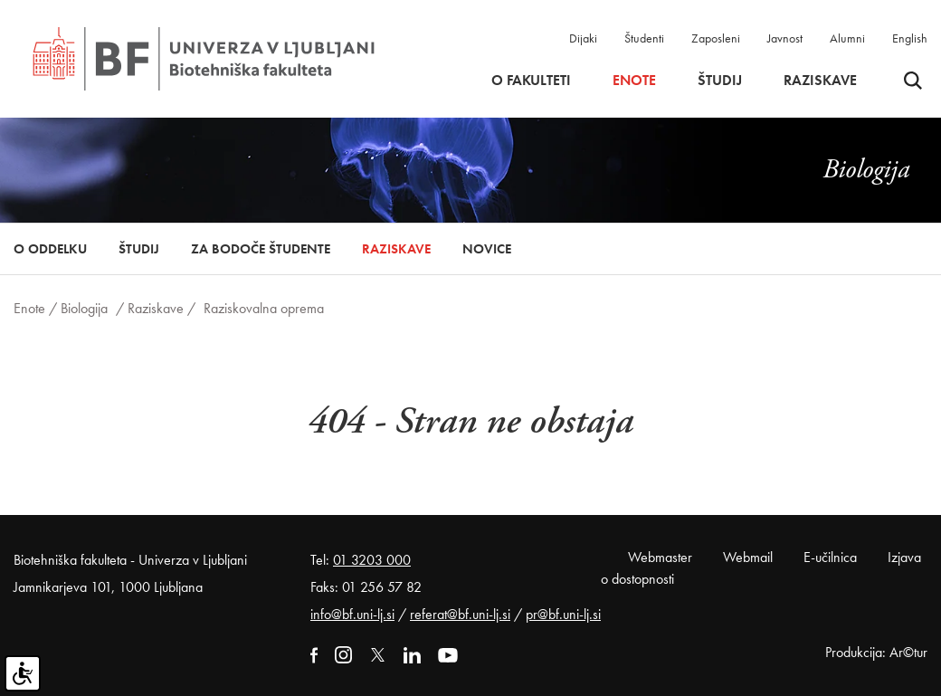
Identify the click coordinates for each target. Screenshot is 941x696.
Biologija (84, 308)
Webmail (748, 557)
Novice (486, 249)
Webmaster (660, 557)
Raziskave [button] (820, 80)
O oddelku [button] (50, 249)
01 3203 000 (372, 559)
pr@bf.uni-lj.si (563, 614)
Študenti (644, 38)
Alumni (847, 38)
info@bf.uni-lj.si (352, 614)
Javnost (785, 38)
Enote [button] (634, 80)
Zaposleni (715, 38)
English (909, 38)
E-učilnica (830, 557)
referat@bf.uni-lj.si (460, 614)
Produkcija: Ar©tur (876, 652)
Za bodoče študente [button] (260, 249)
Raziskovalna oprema (264, 308)
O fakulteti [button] (531, 80)
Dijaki (583, 38)
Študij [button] (720, 80)
